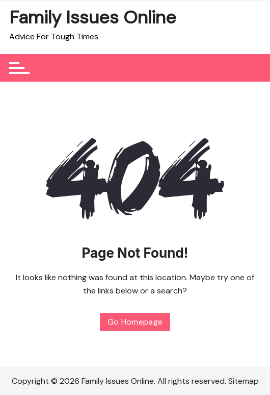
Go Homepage (135, 321)
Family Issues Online (92, 17)
